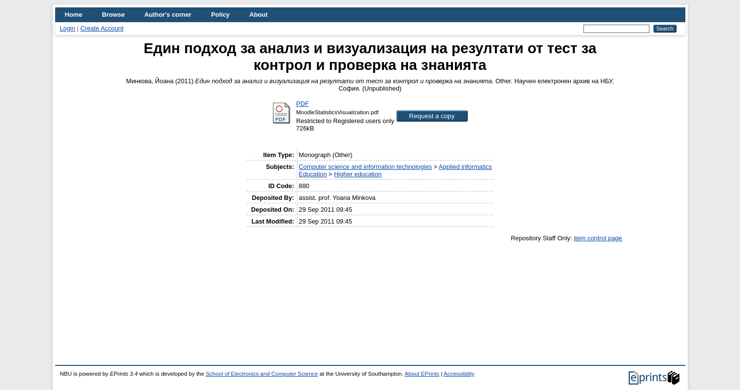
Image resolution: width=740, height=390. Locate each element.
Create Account (102, 28)
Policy (220, 14)
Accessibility (459, 374)
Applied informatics (465, 166)
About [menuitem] (258, 14)
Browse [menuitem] (113, 14)
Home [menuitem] (74, 14)
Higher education (358, 174)
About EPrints (422, 374)
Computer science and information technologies (365, 166)
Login (67, 28)
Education (313, 174)
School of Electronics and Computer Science (262, 374)
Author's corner (167, 14)
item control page (598, 238)
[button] (432, 116)
